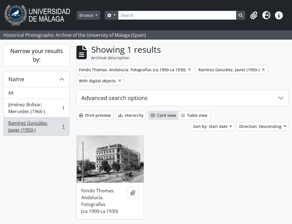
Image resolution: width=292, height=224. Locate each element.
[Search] (177, 15)
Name (16, 79)
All (10, 93)
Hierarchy (130, 115)
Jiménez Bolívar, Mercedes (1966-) (36, 108)
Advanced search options (114, 98)
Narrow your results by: (36, 55)
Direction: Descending (261, 126)
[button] (254, 15)
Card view (163, 115)
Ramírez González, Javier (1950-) (36, 126)
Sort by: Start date (211, 126)
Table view (194, 115)
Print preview (95, 115)
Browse (86, 15)
